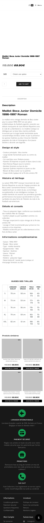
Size (5, 74)
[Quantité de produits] (4, 84)
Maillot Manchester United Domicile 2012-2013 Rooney (11, 392)
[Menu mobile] (37, 5)
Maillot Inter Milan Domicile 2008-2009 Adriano (11, 360)
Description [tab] (22, 99)
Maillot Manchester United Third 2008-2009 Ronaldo (32, 392)
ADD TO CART (24, 84)
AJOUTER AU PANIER (11, 368)
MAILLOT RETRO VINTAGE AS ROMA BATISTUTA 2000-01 (32, 360)
